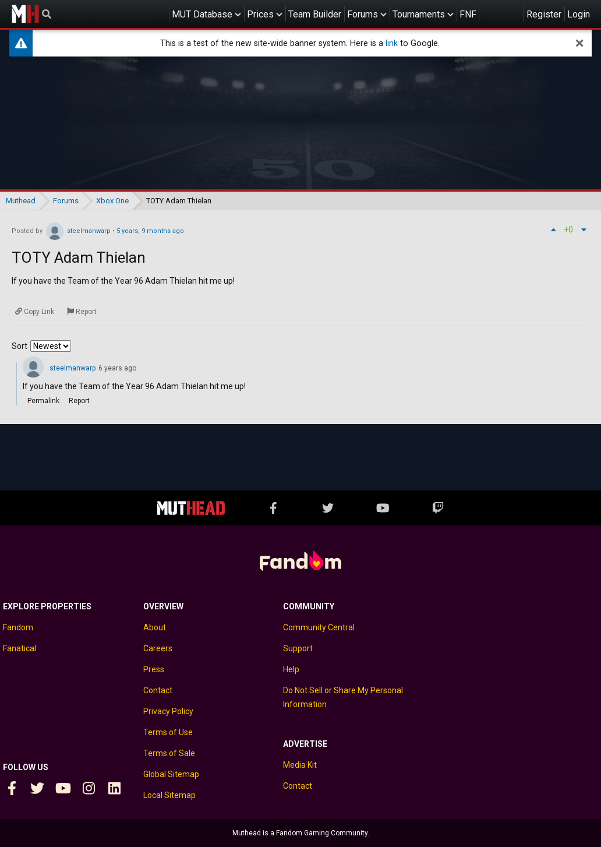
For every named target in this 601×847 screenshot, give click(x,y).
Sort (19, 346)
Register (543, 14)
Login (578, 14)
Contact (157, 690)
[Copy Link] (35, 311)
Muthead (25, 14)
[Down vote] (583, 229)
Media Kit (300, 765)
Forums (362, 14)
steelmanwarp (89, 231)
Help (291, 669)
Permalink (43, 401)
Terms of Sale (169, 753)
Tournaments (419, 14)
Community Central (319, 627)
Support (298, 648)
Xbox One (112, 200)
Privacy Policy (168, 711)
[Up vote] (553, 229)
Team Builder (314, 14)
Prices (260, 14)
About (154, 627)
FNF (467, 14)
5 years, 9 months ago (150, 231)
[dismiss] (579, 43)
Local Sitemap (169, 795)
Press (153, 669)
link (392, 43)
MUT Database (202, 14)
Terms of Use (168, 732)
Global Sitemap (171, 774)
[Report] (82, 312)
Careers (157, 648)
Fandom (18, 627)
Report (79, 401)
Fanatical (19, 648)
